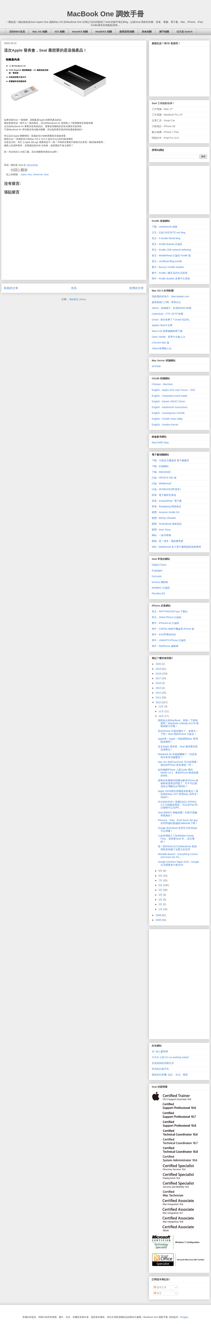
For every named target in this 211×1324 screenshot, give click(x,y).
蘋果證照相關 (126, 31)
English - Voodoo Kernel (165, 424)
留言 (158, 1293)
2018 (159, 673)
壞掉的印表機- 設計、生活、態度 (170, 1074)
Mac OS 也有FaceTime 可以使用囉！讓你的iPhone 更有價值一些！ (178, 763)
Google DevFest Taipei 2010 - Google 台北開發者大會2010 (178, 863)
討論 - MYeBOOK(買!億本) (166, 489)
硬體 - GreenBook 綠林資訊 (167, 523)
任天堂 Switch (185, 31)
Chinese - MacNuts (162, 384)
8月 (160, 875)
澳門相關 (164, 31)
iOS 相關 (60, 31)
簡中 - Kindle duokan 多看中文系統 (171, 278)
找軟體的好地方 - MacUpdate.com (170, 296)
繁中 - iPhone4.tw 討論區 (165, 623)
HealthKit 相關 (103, 31)
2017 (159, 678)
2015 (159, 688)
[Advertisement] (178, 189)
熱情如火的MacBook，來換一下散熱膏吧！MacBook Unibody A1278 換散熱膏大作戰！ (178, 723)
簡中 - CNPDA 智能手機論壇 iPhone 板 (173, 628)
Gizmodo (157, 576)
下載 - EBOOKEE (161, 472)
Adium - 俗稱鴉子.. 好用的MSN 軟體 (171, 308)
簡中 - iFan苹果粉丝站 (164, 634)
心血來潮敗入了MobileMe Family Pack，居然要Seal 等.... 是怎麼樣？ (176, 838)
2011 (159, 697)
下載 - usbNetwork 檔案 (164, 226)
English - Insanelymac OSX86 (168, 413)
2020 (159, 664)
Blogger (184, 1317)
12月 (161, 706)
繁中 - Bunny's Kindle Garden (168, 267)
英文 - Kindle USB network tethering (171, 249)
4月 (160, 894)
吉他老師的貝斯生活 (163, 1063)
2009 (159, 915)
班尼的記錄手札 (160, 1068)
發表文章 (160, 1287)
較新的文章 (11, 288)
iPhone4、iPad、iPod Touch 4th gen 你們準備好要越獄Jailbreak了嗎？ (178, 822)
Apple (24, 174)
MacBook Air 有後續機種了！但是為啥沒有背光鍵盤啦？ (177, 756)
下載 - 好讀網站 (160, 466)
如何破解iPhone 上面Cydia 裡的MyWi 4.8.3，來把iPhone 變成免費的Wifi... (178, 772)
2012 (159, 692)
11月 (161, 711)
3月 (160, 899)
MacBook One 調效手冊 (105, 14)
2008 (159, 920)
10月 (161, 716)
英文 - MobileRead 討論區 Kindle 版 (171, 255)
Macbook (38, 174)
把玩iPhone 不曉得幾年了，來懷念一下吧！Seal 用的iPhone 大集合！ (178, 732)
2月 (160, 904)
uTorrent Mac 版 (160, 342)
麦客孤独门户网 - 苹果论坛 (166, 302)
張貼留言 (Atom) (77, 299)
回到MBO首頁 (17, 31)
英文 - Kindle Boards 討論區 (167, 244)
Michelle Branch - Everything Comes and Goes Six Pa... (178, 855)
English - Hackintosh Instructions (169, 407)
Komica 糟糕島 (160, 582)
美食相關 (147, 31)
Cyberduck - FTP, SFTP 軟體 (167, 313)
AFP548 (156, 366)
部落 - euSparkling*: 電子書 (167, 500)
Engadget (157, 570)
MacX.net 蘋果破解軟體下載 (167, 331)
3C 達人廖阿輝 (160, 1051)
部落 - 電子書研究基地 (164, 495)
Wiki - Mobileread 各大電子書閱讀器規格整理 (176, 546)
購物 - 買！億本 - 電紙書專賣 (167, 541)
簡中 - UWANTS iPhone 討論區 (169, 640)
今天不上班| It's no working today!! (170, 1057)
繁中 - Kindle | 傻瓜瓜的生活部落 (169, 272)
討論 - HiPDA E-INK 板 (164, 477)
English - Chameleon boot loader (170, 395)
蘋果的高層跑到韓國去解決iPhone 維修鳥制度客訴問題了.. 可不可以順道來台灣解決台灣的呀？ (178, 783)
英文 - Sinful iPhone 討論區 (166, 617)
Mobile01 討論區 (161, 587)
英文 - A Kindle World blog (166, 238)
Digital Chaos (159, 564)
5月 (160, 890)
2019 (159, 668)
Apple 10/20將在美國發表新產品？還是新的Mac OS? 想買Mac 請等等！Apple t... (178, 794)
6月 (160, 885)
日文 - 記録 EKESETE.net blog (168, 232)
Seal (46, 174)
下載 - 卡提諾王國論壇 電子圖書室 (170, 460)
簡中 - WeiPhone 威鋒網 (165, 646)
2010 (159, 702)
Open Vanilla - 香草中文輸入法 (168, 336)
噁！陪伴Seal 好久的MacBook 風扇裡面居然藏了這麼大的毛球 (177, 848)
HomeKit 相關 (80, 31)
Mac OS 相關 (40, 31)
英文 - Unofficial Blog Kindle (167, 261)
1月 (160, 909)
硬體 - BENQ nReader (164, 518)
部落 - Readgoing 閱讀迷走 (166, 506)
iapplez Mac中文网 (162, 325)
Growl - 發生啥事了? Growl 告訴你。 (172, 319)
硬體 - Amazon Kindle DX (166, 512)
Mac (30, 174)
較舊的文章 (137, 288)
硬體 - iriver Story (161, 529)
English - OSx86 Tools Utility (167, 418)
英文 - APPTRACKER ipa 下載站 (170, 611)
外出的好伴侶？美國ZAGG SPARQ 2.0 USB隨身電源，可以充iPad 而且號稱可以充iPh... (177, 804)
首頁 (74, 288)
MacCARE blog (160, 442)
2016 (159, 683)
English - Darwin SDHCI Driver (168, 401)
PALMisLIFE (158, 593)
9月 (160, 870)
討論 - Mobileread (161, 483)
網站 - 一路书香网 (161, 535)
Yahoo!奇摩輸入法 (162, 348)
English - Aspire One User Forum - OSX (173, 390)
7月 (160, 880)
